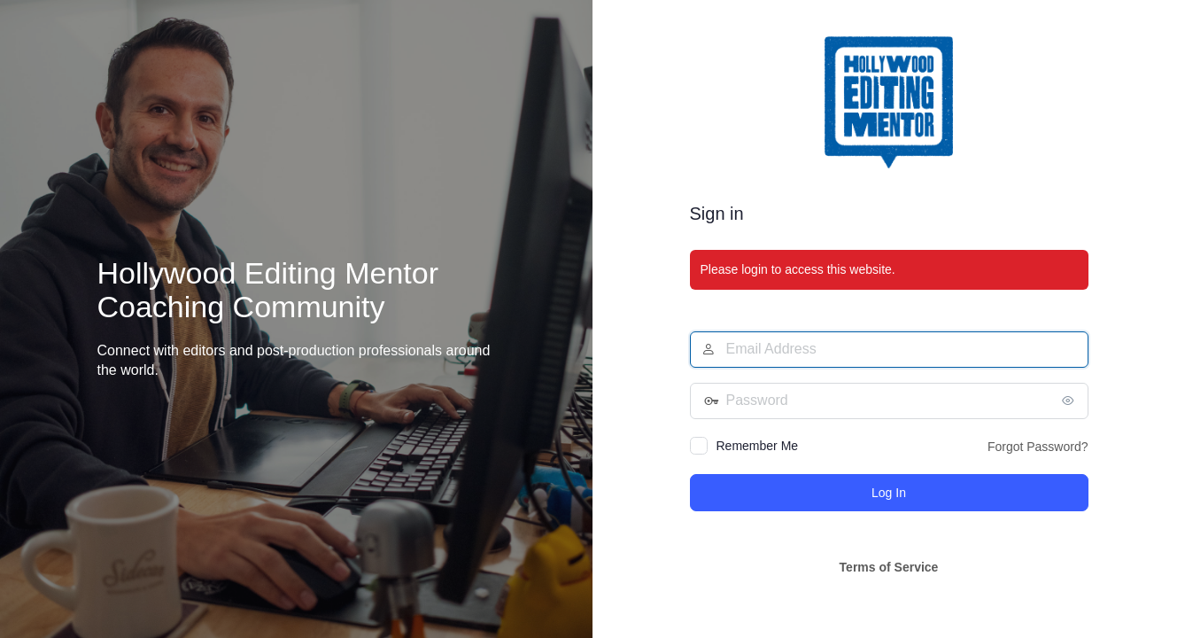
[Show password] (1070, 400)
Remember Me (757, 446)
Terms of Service (889, 567)
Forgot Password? (1038, 447)
